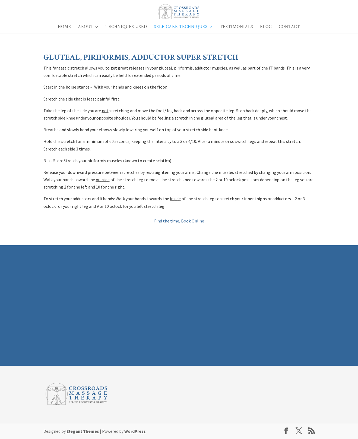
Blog (266, 27)
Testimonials (236, 27)
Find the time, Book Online (179, 221)
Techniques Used (126, 27)
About (85, 27)
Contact (289, 27)
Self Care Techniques (181, 27)
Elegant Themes (82, 431)
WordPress (135, 431)
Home (64, 27)
